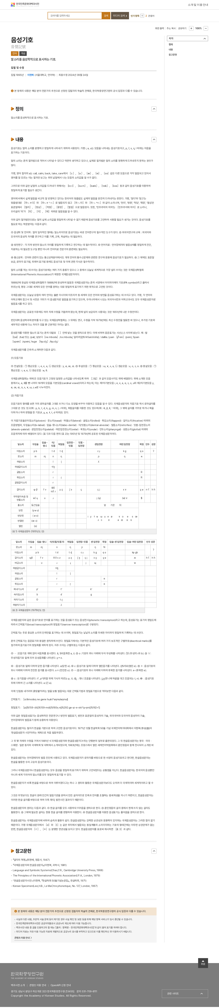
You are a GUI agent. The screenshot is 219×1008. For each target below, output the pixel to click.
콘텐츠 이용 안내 (22, 938)
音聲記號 (18, 47)
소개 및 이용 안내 (198, 5)
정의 (171, 45)
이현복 (30, 76)
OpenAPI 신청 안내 (61, 986)
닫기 (154, 109)
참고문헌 (173, 55)
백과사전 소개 (18, 986)
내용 (171, 50)
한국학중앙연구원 (27, 976)
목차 (171, 39)
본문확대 (191, 29)
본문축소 (206, 29)
